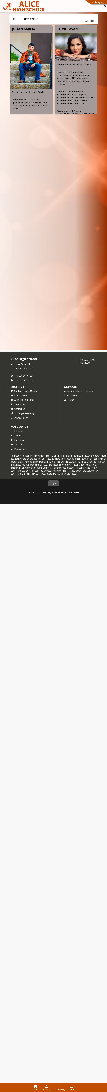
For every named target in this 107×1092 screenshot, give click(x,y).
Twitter (16, 965)
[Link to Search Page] (104, 6)
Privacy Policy (19, 947)
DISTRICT (18, 916)
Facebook (17, 969)
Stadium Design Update (24, 920)
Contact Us (18, 938)
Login (53, 1012)
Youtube (16, 974)
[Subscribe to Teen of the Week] (89, 19)
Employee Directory (22, 942)
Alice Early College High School (79, 920)
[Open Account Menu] (47, 1088)
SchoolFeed (73, 1022)
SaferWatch (18, 933)
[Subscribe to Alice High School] (17, 960)
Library (69, 929)
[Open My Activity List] (59, 1088)
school (70, 916)
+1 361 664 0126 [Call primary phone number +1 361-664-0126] (24, 905)
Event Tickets (19, 924)
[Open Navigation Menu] (71, 1088)
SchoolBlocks (58, 1022)
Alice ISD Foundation (23, 929)
